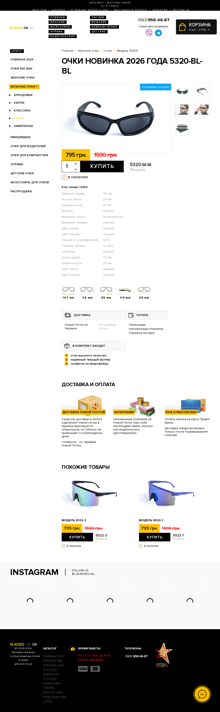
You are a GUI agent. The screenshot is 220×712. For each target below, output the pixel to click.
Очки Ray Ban (53, 660)
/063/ (154, 20)
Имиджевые (21, 137)
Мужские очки (23, 86)
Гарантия (160, 10)
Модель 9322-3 (74, 520)
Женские (57, 22)
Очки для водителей (28, 146)
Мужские (99, 22)
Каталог (59, 10)
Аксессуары (60, 26)
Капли (19, 103)
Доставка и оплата (130, 10)
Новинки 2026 (53, 656)
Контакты (181, 10)
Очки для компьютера (29, 155)
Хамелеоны (23, 126)
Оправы (56, 31)
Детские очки (22, 173)
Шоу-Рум (40, 10)
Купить (102, 166)
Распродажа (21, 191)
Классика (22, 110)
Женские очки (22, 77)
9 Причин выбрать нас (90, 10)
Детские (99, 31)
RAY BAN (98, 17)
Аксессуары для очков (30, 182)
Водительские (62, 36)
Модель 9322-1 (151, 520)
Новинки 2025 (22, 59)
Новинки (57, 17)
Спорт (19, 118)
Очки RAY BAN (21, 68)
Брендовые (23, 95)
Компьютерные (104, 26)
